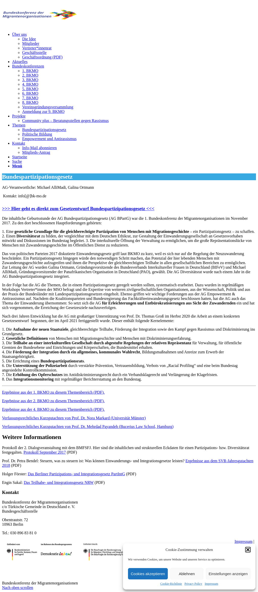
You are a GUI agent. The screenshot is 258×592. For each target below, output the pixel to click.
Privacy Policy (193, 583)
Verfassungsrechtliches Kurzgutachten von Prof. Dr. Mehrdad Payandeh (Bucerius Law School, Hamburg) (88, 426)
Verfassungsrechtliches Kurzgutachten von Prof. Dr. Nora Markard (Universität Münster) (74, 418)
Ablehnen (187, 574)
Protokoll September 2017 (44, 452)
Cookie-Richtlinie (171, 583)
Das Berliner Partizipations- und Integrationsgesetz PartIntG (76, 474)
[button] (247, 549)
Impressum (211, 583)
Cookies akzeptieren (148, 574)
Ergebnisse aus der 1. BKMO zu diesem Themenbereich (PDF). (53, 392)
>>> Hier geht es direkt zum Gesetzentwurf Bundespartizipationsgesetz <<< (78, 208)
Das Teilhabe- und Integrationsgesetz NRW (58, 482)
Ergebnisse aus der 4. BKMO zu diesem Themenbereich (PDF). (53, 409)
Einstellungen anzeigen (228, 574)
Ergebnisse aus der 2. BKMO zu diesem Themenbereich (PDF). (53, 401)
